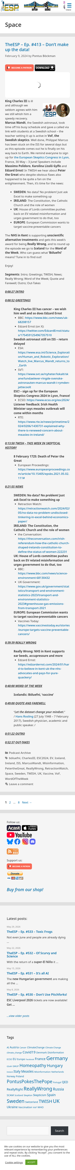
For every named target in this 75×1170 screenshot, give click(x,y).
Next (27, 802)
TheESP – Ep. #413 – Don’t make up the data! (37, 46)
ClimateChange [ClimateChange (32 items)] (36, 1047)
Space (9, 773)
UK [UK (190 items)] (56, 1101)
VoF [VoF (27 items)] (35, 1107)
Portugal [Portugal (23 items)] (57, 1082)
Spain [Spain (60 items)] (51, 1095)
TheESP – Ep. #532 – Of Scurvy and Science (32, 954)
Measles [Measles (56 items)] (27, 1071)
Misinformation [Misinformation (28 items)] (42, 1071)
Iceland (60, 758)
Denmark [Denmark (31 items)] (41, 1052)
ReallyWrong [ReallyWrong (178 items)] (38, 1088)
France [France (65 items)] (40, 1058)
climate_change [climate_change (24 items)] (14, 1052)
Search (59, 1131)
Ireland (10, 763)
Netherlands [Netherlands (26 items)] (57, 1071)
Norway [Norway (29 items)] (11, 1076)
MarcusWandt (31, 763)
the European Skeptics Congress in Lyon (41, 157)
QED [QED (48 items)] (65, 1082)
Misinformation (53, 763)
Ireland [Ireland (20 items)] (10, 1072)
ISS (18, 763)
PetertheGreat (15, 768)
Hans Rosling (24, 716)
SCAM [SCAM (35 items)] (10, 1095)
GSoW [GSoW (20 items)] (9, 1066)
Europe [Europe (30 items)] (21, 1059)
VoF (57, 773)
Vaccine (48, 773)
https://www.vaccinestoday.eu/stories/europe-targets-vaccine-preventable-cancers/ (44, 629)
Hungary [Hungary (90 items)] (55, 1065)
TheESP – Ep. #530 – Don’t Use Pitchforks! (37, 994)
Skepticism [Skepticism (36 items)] (39, 1095)
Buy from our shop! (25, 889)
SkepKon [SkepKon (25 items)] (28, 1095)
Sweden (20, 773)
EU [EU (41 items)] (14, 1059)
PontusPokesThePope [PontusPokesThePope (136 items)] (29, 1081)
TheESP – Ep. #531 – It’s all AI (28, 973)
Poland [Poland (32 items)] (20, 1076)
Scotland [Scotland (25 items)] (19, 1095)
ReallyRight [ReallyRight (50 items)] (15, 1089)
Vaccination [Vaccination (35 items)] (25, 1107)
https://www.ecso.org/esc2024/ (48, 400)
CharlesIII (28, 758)
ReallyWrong (35, 768)
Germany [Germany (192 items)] (57, 1058)
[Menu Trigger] (69, 5)
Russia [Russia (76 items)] (58, 1089)
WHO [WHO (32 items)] (41, 1107)
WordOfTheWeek (16, 779)
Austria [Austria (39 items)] (14, 1047)
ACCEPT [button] (31, 1162)
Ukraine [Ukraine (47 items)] (12, 1107)
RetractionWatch (56, 768)
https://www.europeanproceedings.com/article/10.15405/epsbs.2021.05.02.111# (44, 473)
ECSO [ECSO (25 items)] (9, 1059)
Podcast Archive (20, 753)
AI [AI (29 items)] (8, 1047)
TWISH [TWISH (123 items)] (45, 1101)
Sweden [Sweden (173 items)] (15, 1101)
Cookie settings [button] (14, 1162)
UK (39, 773)
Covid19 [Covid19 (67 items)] (29, 1052)
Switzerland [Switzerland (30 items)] (31, 1102)
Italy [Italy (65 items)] (17, 1071)
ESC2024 (42, 758)
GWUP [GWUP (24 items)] (15, 1066)
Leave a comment (21, 784)
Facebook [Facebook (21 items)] (30, 1059)
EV (51, 758)
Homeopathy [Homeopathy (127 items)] (32, 1065)
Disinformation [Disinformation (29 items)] (55, 1052)
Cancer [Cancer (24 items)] (23, 1047)
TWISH (31, 773)
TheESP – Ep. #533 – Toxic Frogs (29, 932)
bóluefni (14, 758)
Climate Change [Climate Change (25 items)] (53, 1047)
